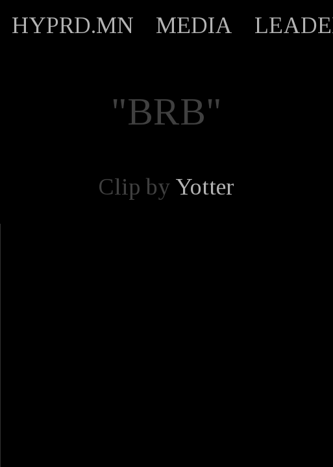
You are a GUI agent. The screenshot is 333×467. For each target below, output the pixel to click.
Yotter (204, 187)
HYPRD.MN (73, 25)
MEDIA (194, 25)
